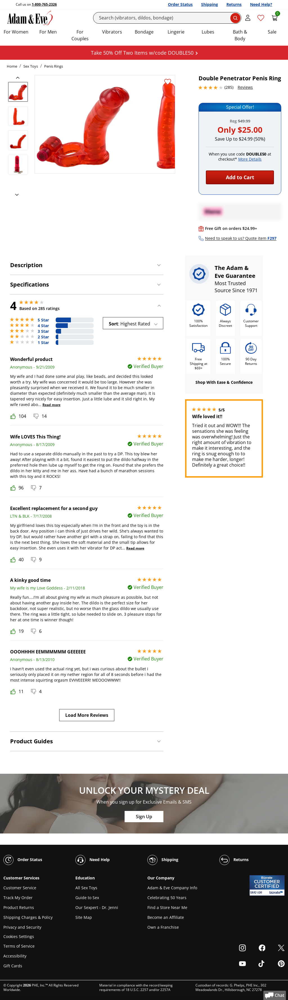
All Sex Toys (86, 887)
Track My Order (18, 897)
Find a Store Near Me (167, 907)
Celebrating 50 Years (166, 897)
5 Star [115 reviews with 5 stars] (43, 320)
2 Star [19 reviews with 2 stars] (43, 337)
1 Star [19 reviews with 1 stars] (43, 342)
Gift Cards (12, 965)
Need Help (92, 860)
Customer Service (19, 887)
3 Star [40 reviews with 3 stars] (43, 331)
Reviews (245, 87)
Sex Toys (30, 66)
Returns (234, 4)
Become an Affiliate (165, 917)
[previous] (19, 78)
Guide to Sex (87, 897)
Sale (272, 32)
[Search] (167, 18)
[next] (15, 195)
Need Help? (261, 4)
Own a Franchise (163, 927)
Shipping (209, 4)
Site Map (83, 917)
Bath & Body (240, 35)
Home (12, 66)
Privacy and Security (22, 927)
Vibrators (112, 32)
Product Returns (18, 907)
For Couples (80, 35)
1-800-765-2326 (44, 4)
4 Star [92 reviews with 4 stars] (43, 325)
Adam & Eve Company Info (172, 887)
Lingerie (176, 32)
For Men (48, 32)
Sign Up (144, 816)
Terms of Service (19, 946)
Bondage (144, 32)
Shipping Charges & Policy (28, 917)
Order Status (180, 4)
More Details (250, 159)
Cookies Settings (18, 936)
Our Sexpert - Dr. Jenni (96, 907)
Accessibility (14, 956)
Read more (51, 404)
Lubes (208, 32)
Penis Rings (53, 66)
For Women (16, 32)
